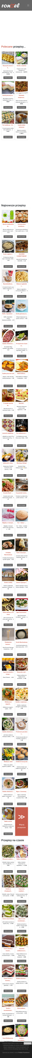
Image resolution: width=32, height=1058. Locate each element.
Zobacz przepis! (8, 77)
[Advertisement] (16, 27)
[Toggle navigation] (28, 5)
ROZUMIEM (27, 1043)
